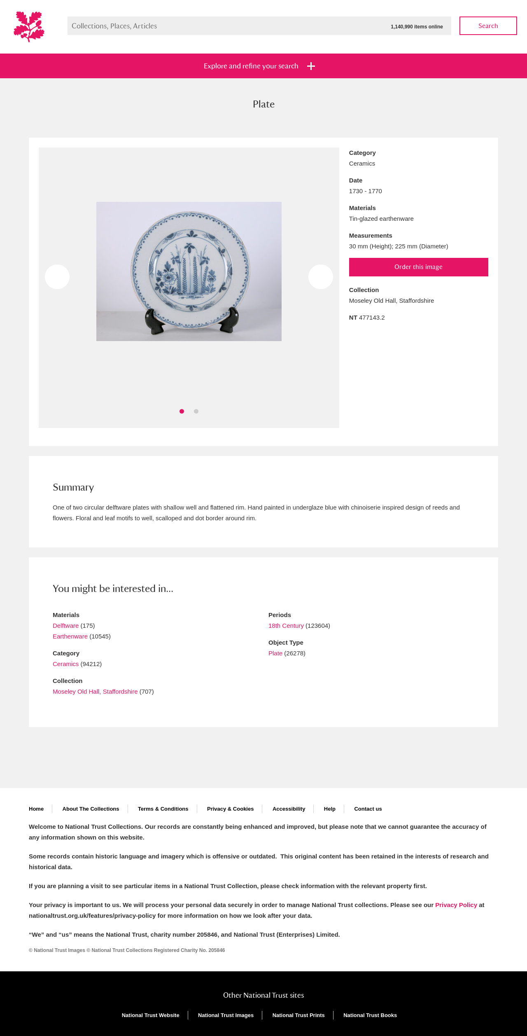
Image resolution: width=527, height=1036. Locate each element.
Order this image (418, 267)
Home (36, 809)
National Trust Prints (299, 1015)
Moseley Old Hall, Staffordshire (95, 691)
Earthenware (70, 636)
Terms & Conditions (163, 809)
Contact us (368, 809)
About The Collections (91, 809)
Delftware (66, 625)
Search (488, 26)
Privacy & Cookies (230, 809)
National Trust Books (370, 1015)
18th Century (286, 625)
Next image (320, 276)
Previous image (57, 276)
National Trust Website (151, 1015)
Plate (275, 653)
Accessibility (289, 809)
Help (330, 809)
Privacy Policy (456, 904)
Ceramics (66, 663)
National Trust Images (226, 1015)
